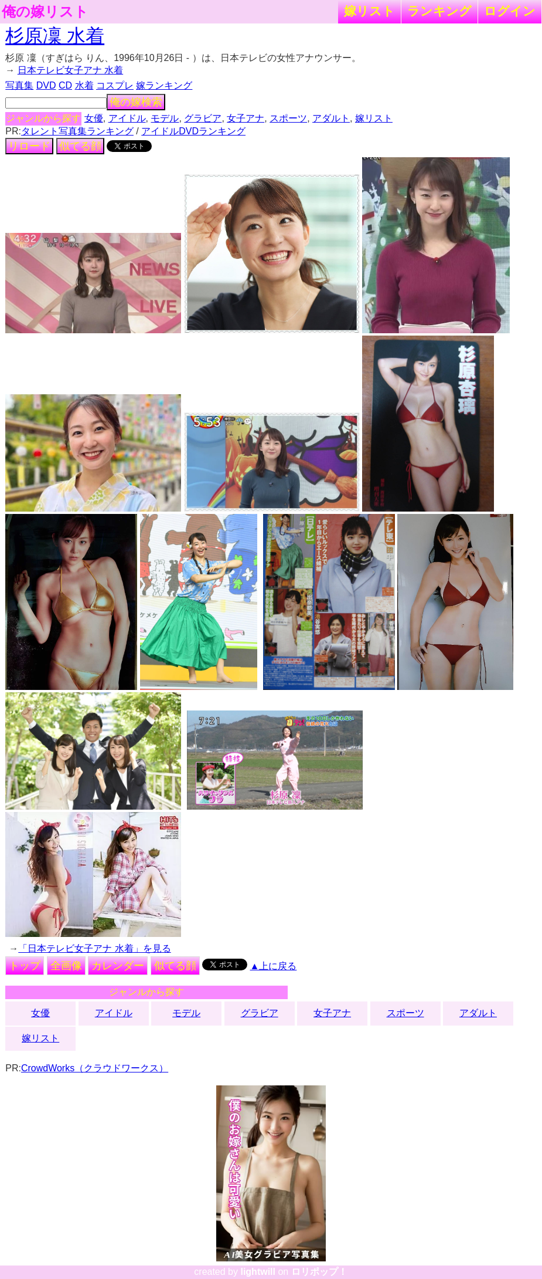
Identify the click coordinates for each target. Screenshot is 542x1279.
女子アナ (245, 118)
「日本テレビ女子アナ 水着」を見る (94, 948)
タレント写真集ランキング (77, 131)
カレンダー (117, 966)
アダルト (331, 118)
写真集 (19, 85)
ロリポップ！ (319, 1272)
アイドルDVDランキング (193, 131)
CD (65, 85)
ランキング (439, 11)
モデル (165, 118)
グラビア (202, 118)
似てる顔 (80, 146)
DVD (46, 85)
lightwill (257, 1272)
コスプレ (115, 85)
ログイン (510, 11)
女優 (93, 118)
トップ (24, 966)
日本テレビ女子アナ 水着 (70, 70)
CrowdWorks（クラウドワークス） (94, 1068)
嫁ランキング (164, 85)
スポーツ (288, 118)
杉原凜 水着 (54, 35)
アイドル (127, 118)
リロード (29, 146)
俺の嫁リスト (45, 11)
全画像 (66, 966)
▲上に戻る (273, 966)
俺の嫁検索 (136, 102)
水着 (84, 85)
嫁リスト (369, 11)
